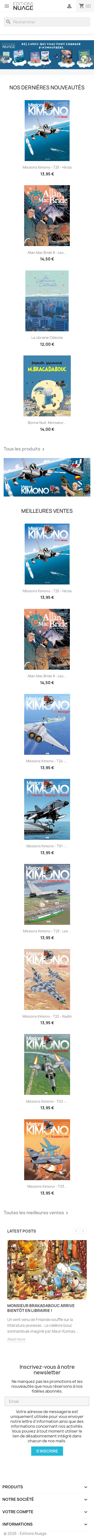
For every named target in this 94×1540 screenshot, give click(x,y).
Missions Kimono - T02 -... (47, 1101)
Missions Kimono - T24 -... (47, 761)
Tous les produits (25, 449)
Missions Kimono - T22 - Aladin (47, 1016)
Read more (16, 1339)
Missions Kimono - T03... (47, 1186)
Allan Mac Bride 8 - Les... (47, 252)
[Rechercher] (47, 22)
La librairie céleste (47, 337)
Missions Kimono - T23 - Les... (47, 931)
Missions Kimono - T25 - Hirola (47, 167)
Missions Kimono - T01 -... (47, 846)
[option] (47, 54)
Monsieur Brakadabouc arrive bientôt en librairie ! (41, 1308)
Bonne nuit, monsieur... (47, 422)
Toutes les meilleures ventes (37, 1213)
